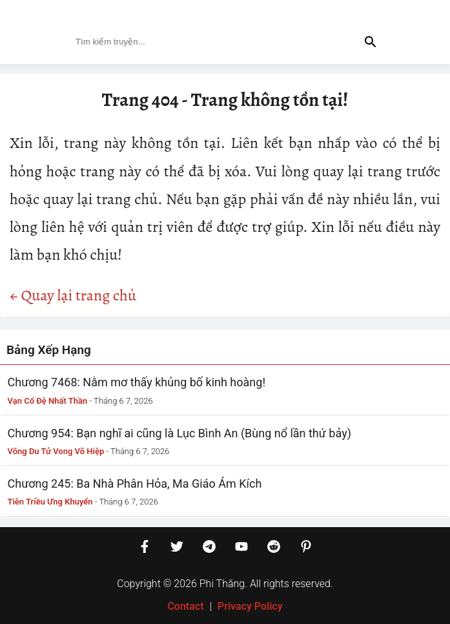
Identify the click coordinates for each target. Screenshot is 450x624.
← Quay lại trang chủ (73, 295)
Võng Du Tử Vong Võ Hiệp (56, 451)
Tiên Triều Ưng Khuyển (50, 501)
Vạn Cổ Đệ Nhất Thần (48, 401)
